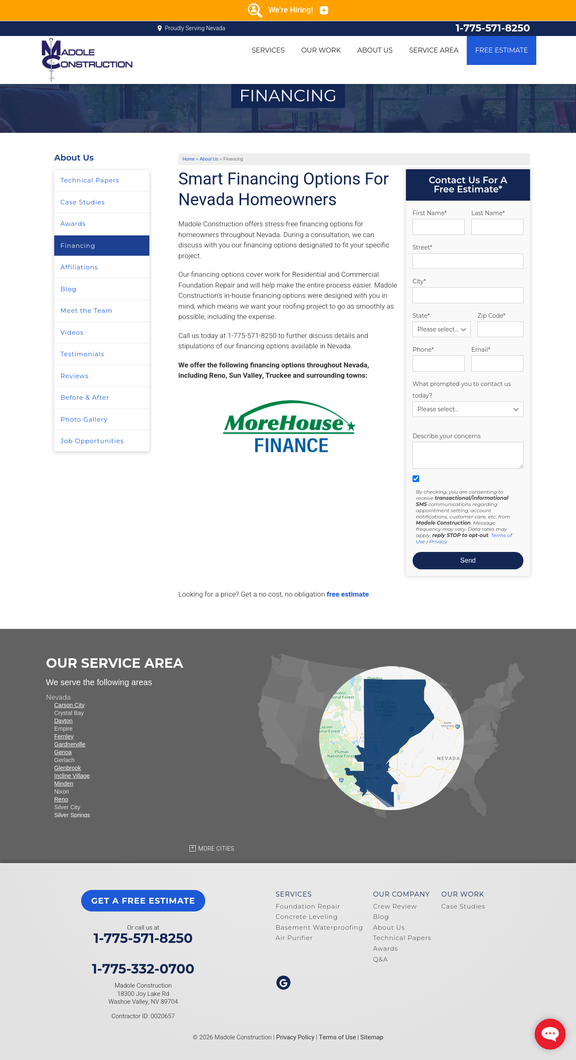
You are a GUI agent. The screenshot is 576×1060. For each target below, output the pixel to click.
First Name (429, 213)
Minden (63, 783)
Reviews (74, 376)
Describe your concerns (446, 436)
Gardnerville (69, 744)
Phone (423, 349)
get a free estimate (143, 901)
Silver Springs (72, 815)
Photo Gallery (84, 419)
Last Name (488, 213)
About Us (375, 50)
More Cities (216, 848)
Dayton (63, 720)
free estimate (347, 594)
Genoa (63, 752)
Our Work (321, 50)
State (421, 315)
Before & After (84, 397)
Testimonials (82, 354)
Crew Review (395, 906)
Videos (72, 332)
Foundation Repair (308, 906)
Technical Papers (90, 180)
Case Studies (82, 202)
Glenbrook (67, 768)
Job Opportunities (92, 441)
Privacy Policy (295, 1037)
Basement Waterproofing (319, 927)
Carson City (69, 705)
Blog (68, 289)
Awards (73, 224)
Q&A (380, 959)
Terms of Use (337, 1037)
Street (422, 247)
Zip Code (492, 315)
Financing (77, 245)
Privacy (438, 541)
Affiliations (79, 267)
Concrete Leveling (307, 917)
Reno (61, 799)
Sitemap (371, 1037)
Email (480, 349)
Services (268, 50)
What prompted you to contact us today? (462, 389)
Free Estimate (501, 50)
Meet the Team (86, 310)
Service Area (433, 50)
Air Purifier (294, 938)
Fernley (64, 736)
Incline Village (72, 775)
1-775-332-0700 (143, 969)
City (419, 281)
